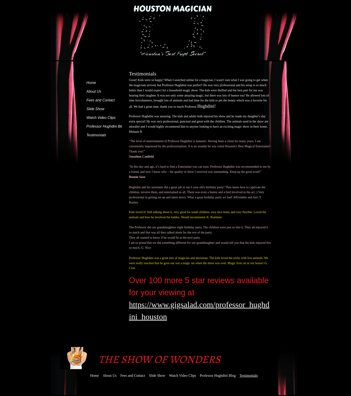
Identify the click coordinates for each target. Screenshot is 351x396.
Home (91, 83)
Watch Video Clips (101, 118)
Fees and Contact (100, 100)
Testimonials (96, 135)
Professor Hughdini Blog (105, 126)
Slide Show (95, 109)
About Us (93, 91)
